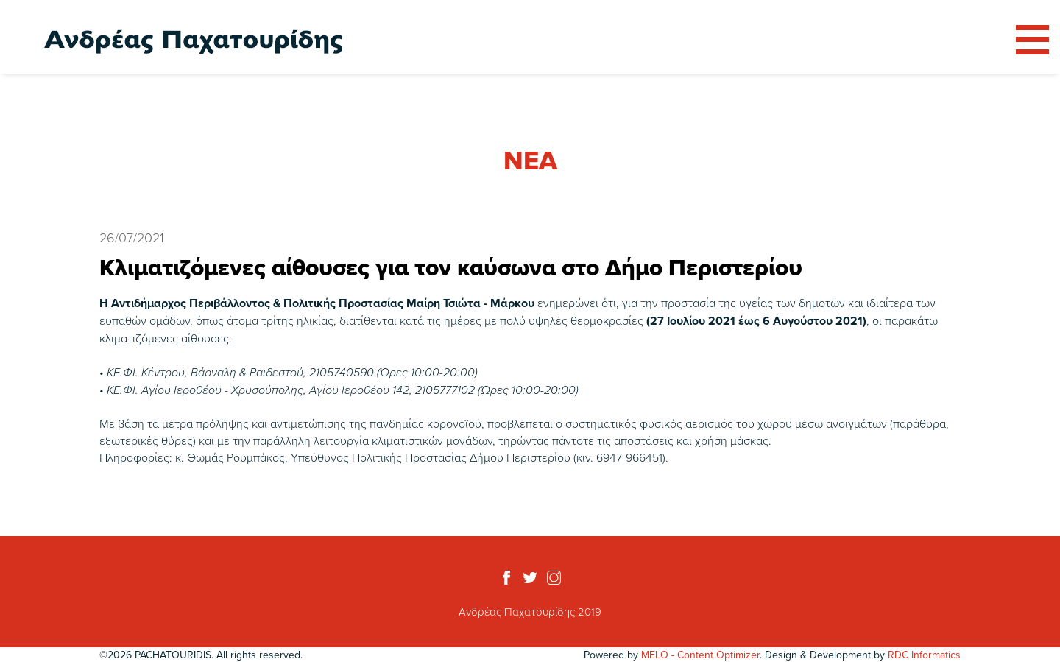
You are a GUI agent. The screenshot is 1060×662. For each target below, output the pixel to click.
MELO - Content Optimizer (700, 654)
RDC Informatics (924, 654)
